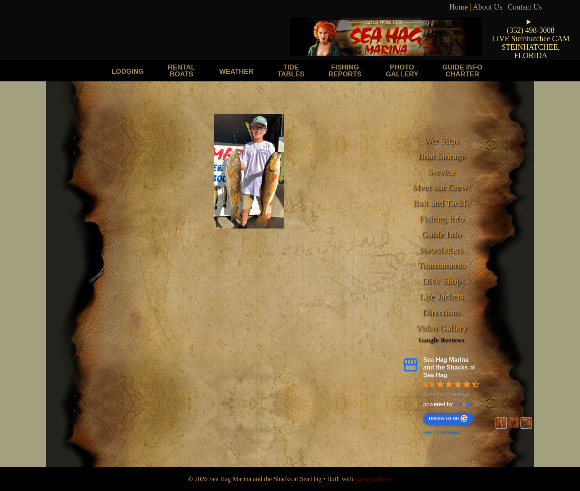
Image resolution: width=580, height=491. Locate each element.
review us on (448, 418)
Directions (441, 312)
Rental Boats (181, 70)
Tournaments (442, 265)
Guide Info (442, 234)
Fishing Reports (345, 70)
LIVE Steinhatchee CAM (530, 38)
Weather (236, 71)
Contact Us (525, 7)
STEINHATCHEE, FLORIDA (530, 51)
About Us (487, 7)
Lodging (128, 71)
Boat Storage (442, 156)
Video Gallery (441, 328)
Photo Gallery (402, 70)
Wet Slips (441, 141)
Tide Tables (290, 70)
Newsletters (441, 250)
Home (459, 7)
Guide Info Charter (462, 70)
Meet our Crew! (441, 187)
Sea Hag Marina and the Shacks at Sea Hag (449, 367)
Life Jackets (441, 296)
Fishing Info (441, 219)
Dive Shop (441, 281)
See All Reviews (441, 432)
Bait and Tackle (441, 203)
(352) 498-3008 (530, 30)
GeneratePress (373, 479)
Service (441, 172)
